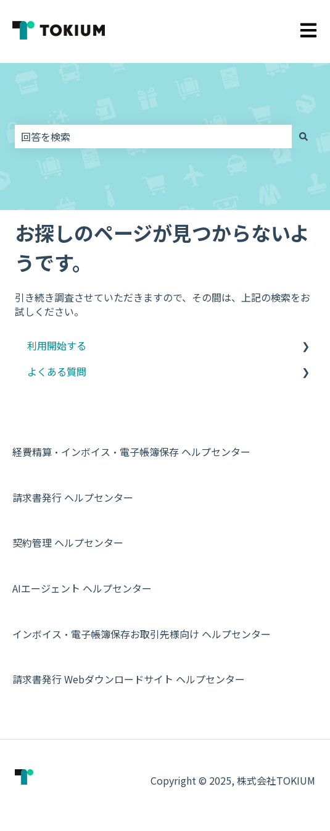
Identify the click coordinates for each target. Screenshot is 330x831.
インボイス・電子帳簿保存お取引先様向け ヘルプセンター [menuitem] (141, 633)
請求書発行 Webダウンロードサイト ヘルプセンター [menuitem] (128, 679)
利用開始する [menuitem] (56, 345)
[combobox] (153, 136)
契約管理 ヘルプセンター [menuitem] (67, 542)
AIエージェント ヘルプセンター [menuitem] (82, 588)
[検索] (303, 136)
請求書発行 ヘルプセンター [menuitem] (72, 497)
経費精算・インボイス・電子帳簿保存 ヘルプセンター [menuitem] (131, 451)
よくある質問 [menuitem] (56, 371)
